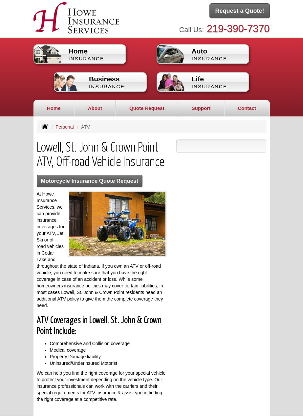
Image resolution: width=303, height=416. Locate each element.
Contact (247, 108)
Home (54, 108)
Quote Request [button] (146, 108)
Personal (64, 127)
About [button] (95, 108)
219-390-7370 (238, 28)
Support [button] (201, 108)
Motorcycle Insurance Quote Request (90, 181)
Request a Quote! (239, 11)
